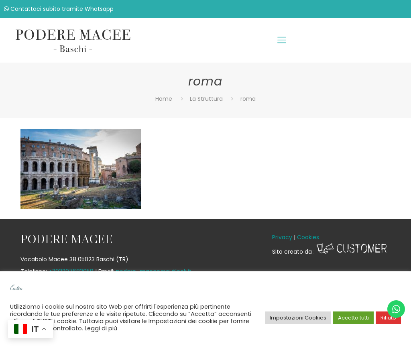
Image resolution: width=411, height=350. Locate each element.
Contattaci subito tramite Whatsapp (59, 9)
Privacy (282, 237)
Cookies (308, 237)
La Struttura (206, 99)
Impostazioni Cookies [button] (298, 318)
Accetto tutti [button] (353, 318)
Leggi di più (101, 328)
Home (163, 99)
